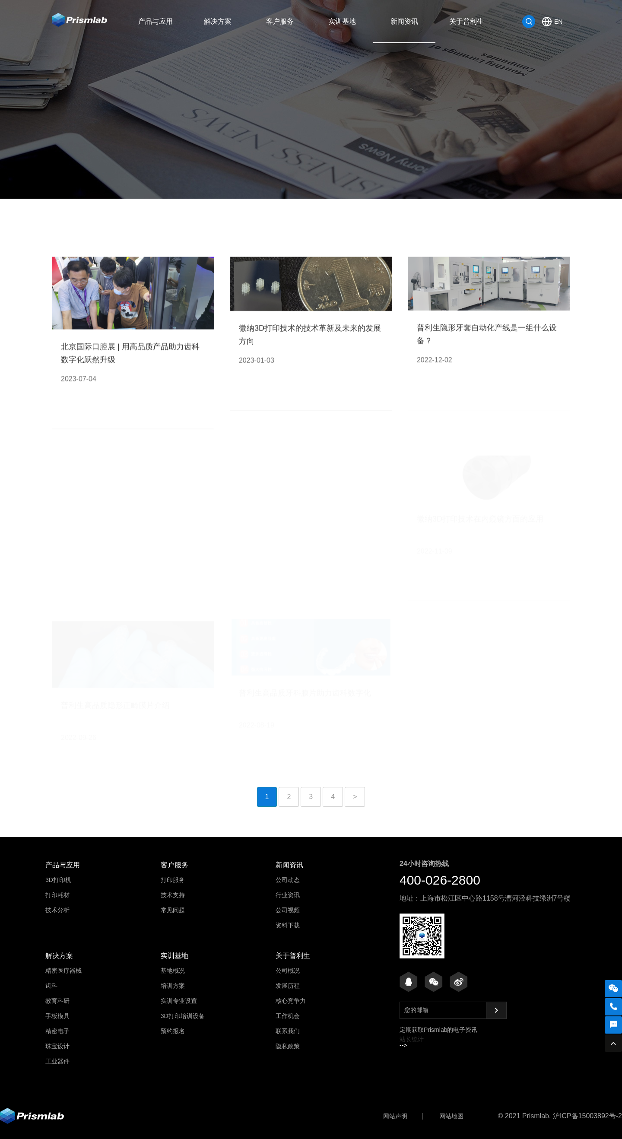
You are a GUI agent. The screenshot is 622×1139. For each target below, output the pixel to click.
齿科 (51, 985)
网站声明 (395, 1116)
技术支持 (173, 895)
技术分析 (57, 910)
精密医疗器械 (63, 970)
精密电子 (57, 1031)
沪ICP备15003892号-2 (587, 1116)
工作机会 (288, 1015)
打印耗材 (57, 895)
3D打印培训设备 (183, 1015)
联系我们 (288, 1031)
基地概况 (173, 970)
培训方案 (173, 985)
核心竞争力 (291, 1000)
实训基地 (342, 21)
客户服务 (280, 21)
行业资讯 (278, 199)
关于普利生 (466, 21)
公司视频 (343, 199)
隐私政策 (288, 1046)
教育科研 (57, 1000)
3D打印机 (58, 879)
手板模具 (57, 1015)
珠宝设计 (57, 1046)
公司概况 (288, 970)
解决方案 (218, 21)
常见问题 (173, 910)
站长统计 (412, 1039)
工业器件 (57, 1061)
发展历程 (288, 985)
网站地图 (451, 1116)
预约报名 (173, 1031)
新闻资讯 (404, 21)
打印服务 (173, 879)
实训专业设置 (179, 1000)
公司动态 (214, 199)
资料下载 (408, 199)
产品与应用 (155, 21)
